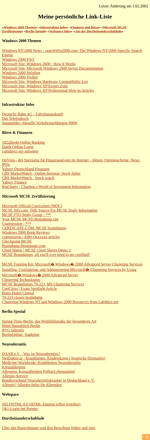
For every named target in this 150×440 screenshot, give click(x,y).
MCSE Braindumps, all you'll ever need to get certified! (46, 254)
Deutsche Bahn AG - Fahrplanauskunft (32, 114)
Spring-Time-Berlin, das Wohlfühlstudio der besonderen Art (49, 321)
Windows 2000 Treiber (20, 77)
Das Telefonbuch (15, 118)
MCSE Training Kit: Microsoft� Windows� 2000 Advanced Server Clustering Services (72, 264)
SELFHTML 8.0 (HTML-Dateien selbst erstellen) (41, 404)
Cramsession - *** (16, 223)
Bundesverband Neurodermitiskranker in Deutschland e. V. (48, 380)
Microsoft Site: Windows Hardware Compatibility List (45, 81)
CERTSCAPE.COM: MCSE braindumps (34, 228)
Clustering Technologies (21, 280)
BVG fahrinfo (13, 330)
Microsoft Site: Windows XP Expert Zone (35, 86)
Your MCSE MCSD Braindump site (30, 219)
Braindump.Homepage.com (23, 246)
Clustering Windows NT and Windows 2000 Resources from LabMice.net (60, 302)
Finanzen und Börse (85, 27)
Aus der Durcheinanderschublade (98, 31)
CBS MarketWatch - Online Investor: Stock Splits (41, 173)
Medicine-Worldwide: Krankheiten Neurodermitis (41, 363)
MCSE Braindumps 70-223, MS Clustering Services (43, 284)
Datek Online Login (17, 147)
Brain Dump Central (18, 293)
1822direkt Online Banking (23, 142)
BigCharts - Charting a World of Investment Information (46, 187)
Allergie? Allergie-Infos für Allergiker (32, 385)
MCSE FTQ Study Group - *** (26, 215)
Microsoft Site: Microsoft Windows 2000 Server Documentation (52, 68)
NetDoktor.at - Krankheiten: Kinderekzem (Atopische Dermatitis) (53, 358)
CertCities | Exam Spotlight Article (29, 288)
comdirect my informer (20, 151)
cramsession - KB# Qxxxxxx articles (31, 237)
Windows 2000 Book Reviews (26, 232)
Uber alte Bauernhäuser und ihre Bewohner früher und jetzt (48, 428)
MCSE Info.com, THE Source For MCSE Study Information (49, 210)
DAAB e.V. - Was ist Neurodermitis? (31, 354)
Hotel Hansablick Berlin (21, 326)
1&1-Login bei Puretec (20, 409)
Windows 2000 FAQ (18, 59)
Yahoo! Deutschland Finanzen (25, 169)
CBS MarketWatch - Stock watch (28, 178)
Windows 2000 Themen (20, 27)
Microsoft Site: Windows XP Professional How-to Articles (48, 90)
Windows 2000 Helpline (21, 73)
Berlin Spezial (35, 31)
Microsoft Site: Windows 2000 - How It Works (39, 64)
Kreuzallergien (13, 367)
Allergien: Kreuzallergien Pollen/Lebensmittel (38, 371)
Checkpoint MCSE (17, 241)
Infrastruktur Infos (53, 27)
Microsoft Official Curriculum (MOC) (32, 206)
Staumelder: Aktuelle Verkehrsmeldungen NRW (40, 123)
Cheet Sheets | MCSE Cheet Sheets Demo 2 (36, 250)
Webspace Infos (60, 31)
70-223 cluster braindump (22, 297)
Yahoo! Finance (14, 182)
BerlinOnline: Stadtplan (20, 334)
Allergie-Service (15, 376)
